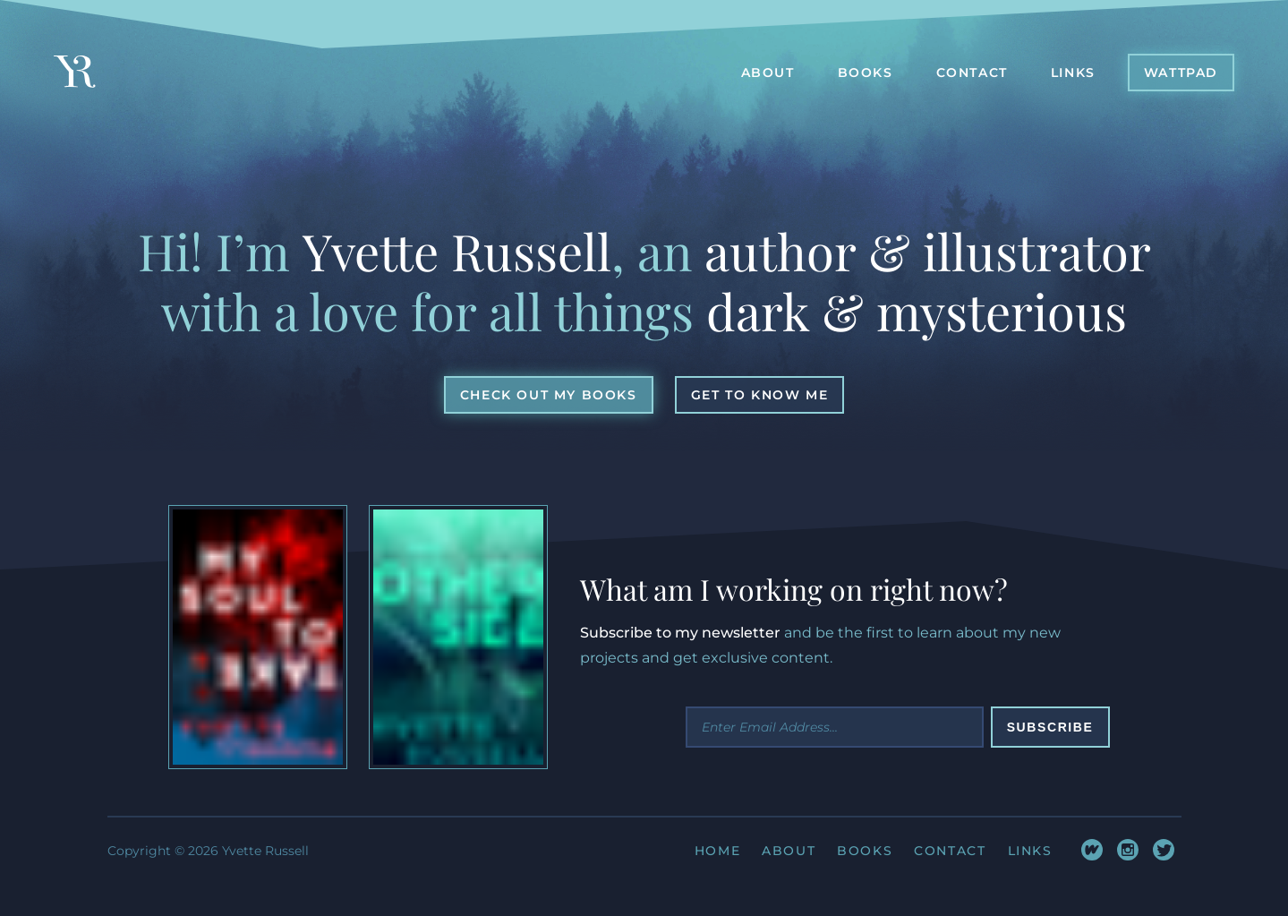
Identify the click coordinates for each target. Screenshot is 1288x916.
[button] (1181, 72)
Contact (949, 851)
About (788, 851)
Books (864, 851)
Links (1030, 851)
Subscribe (1050, 727)
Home (717, 851)
